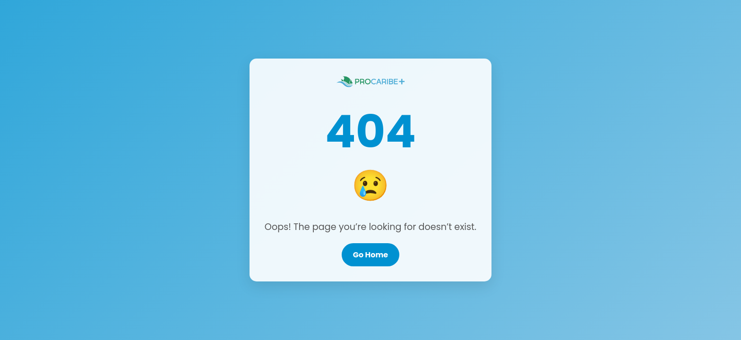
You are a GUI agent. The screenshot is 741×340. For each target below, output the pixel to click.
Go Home (370, 254)
